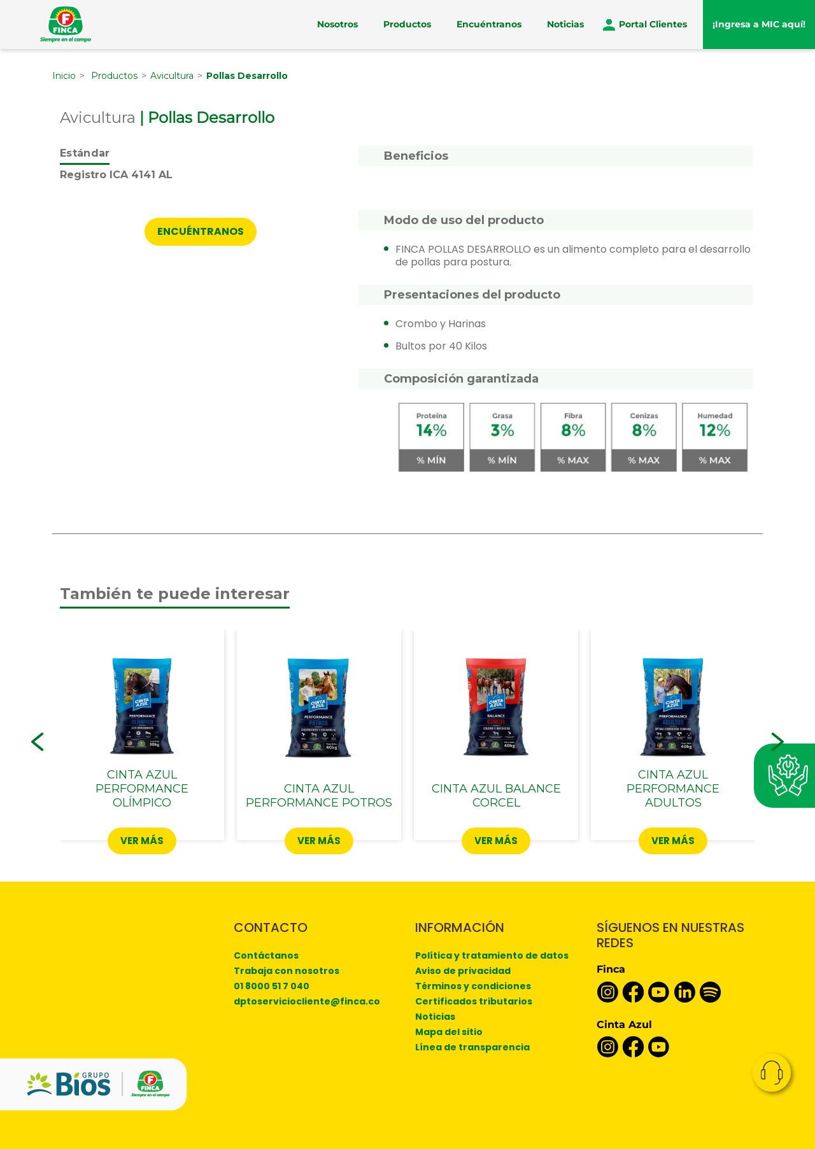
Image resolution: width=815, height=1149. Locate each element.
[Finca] (66, 24)
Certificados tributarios (473, 1001)
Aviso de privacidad (463, 970)
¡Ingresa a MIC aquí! (758, 24)
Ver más (142, 840)
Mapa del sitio (449, 1032)
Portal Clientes (653, 24)
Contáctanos (266, 955)
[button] (37, 741)
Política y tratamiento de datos (492, 955)
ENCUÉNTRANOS (200, 231)
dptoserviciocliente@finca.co (307, 1001)
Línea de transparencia (472, 1047)
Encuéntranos (489, 24)
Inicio (64, 75)
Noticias (565, 24)
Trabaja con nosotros (286, 970)
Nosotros (337, 24)
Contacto (772, 1073)
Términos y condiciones (473, 986)
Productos (407, 24)
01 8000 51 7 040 (271, 986)
